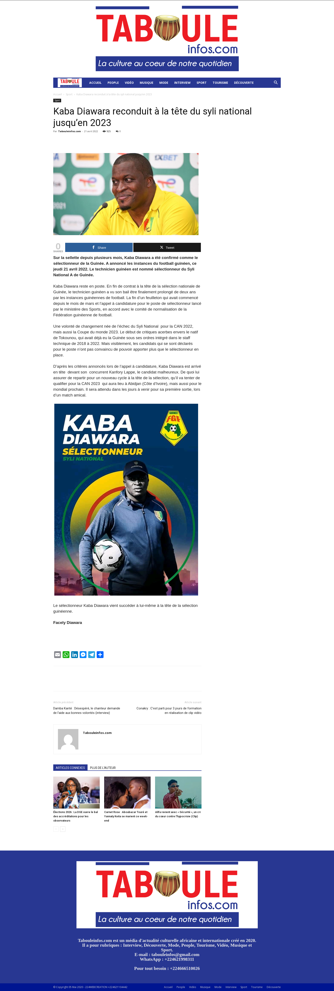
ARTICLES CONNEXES (70, 768)
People (113, 83)
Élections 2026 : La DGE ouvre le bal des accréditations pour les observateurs (75, 816)
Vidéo (129, 83)
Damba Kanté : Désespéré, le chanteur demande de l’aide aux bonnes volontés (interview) (86, 710)
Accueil (95, 83)
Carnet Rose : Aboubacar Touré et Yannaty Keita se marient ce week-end (126, 816)
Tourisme (220, 83)
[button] (276, 83)
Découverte (244, 83)
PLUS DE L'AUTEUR (103, 768)
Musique (146, 83)
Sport (202, 83)
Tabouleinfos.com (69, 131)
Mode (163, 83)
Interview (182, 83)
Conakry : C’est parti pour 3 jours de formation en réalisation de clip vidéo (169, 710)
